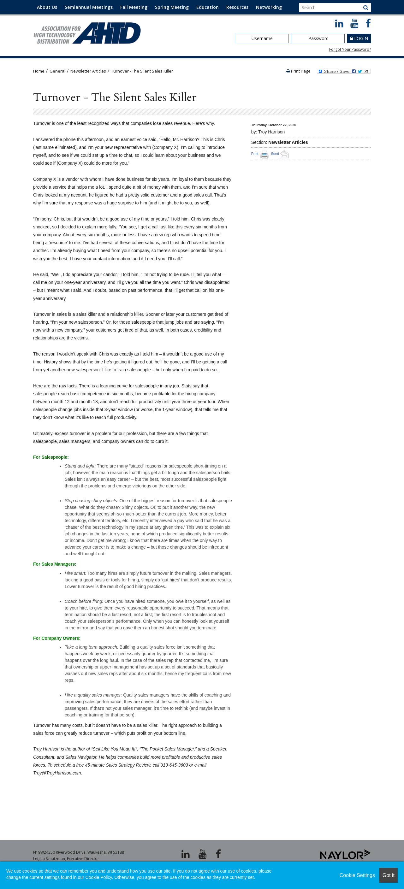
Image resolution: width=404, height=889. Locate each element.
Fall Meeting (133, 7)
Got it (389, 875)
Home (39, 71)
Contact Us (49, 21)
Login (361, 38)
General (57, 71)
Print (254, 154)
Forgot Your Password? (350, 49)
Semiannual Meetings (89, 7)
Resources (237, 7)
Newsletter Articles (88, 71)
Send (281, 154)
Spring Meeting (172, 7)
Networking (269, 7)
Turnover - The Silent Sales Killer (142, 71)
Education (207, 7)
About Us (47, 7)
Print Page (298, 71)
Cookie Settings (357, 875)
